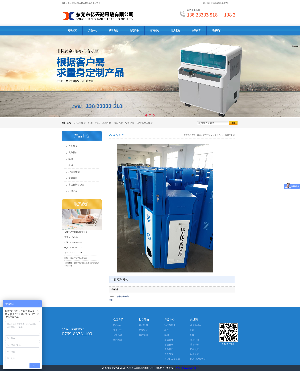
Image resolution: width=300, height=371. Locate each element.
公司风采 (134, 30)
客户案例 (175, 30)
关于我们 (207, 3)
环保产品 (72, 191)
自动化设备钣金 (145, 123)
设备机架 (118, 123)
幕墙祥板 (106, 123)
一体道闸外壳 (229, 135)
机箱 (97, 123)
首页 (199, 135)
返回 (111, 300)
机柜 (90, 123)
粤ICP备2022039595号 (186, 368)
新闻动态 (154, 30)
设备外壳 (129, 123)
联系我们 (225, 3)
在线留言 (216, 3)
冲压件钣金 (80, 123)
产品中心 (92, 30)
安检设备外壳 (123, 296)
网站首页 (72, 30)
